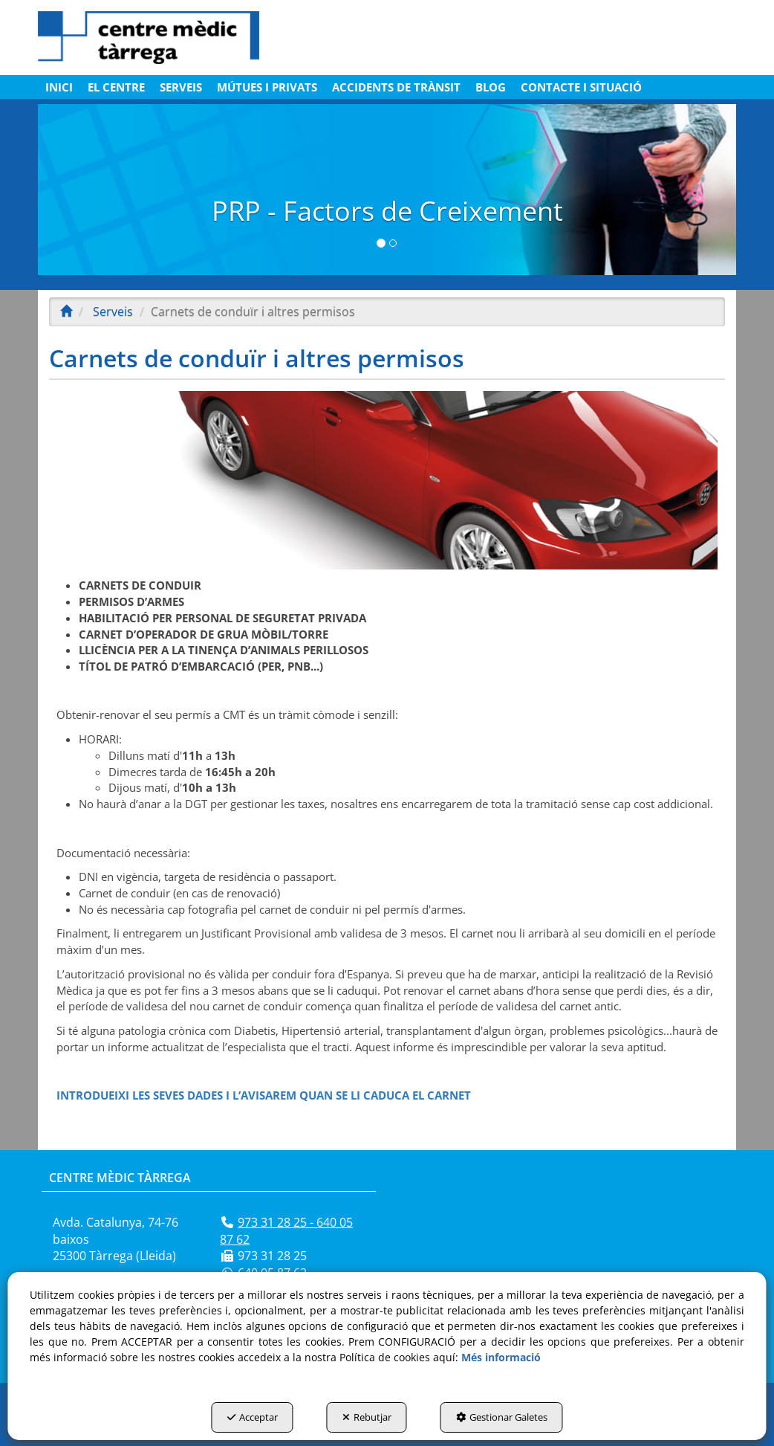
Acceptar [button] (252, 1417)
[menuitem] (59, 87)
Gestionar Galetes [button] (501, 1417)
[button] (148, 37)
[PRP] (387, 190)
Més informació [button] (501, 1357)
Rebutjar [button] (366, 1417)
